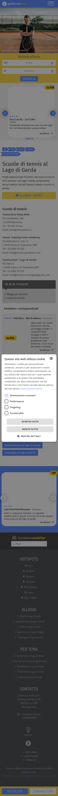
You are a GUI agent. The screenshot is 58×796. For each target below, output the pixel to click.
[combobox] (51, 358)
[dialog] (29, 398)
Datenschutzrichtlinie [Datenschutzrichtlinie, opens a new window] (31, 388)
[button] (29, 436)
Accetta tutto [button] (30, 421)
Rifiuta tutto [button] (30, 429)
